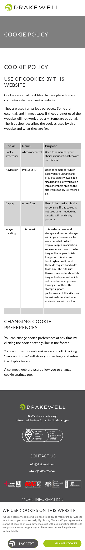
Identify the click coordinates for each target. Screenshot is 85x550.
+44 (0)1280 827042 (42, 471)
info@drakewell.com (42, 464)
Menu (77, 6)
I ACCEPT (26, 543)
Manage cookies (66, 543)
